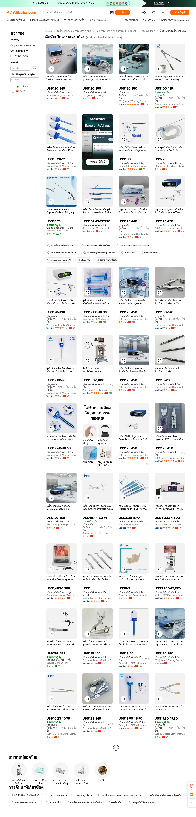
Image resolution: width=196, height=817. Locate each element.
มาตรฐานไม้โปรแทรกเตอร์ (141, 802)
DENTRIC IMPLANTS (57, 663)
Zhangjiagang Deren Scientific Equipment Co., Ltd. (134, 595)
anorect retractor (57, 795)
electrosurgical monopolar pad (99, 252)
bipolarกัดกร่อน (149, 252)
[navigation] (24, 390)
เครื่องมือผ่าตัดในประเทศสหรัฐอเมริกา (164, 795)
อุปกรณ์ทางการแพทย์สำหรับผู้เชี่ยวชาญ (116, 31)
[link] (192, 786)
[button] (112, 12)
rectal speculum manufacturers (133, 245)
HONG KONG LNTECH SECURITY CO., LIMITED (170, 524)
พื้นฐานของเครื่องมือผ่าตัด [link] (173, 31)
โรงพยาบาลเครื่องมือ (107, 260)
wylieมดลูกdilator (82, 795)
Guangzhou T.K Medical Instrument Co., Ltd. (61, 166)
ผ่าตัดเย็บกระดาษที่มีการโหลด (96, 245)
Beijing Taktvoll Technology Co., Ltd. (134, 166)
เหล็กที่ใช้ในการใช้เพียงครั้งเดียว (26, 795)
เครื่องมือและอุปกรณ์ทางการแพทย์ (74, 31)
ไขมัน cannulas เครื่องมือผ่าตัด (62, 252)
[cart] (154, 13)
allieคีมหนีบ (114, 802)
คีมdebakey (128, 252)
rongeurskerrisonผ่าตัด (59, 260)
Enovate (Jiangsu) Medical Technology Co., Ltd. (61, 95)
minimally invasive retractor (25, 802)
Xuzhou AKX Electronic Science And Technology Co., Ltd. (170, 595)
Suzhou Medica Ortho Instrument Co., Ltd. (97, 533)
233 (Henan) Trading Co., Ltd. (97, 95)
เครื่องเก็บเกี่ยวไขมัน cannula (61, 245)
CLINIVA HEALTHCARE (58, 230)
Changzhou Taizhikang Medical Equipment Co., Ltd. (170, 166)
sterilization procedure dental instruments (119, 795)
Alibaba (48, 31)
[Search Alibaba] (77, 12)
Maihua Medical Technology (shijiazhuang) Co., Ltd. (97, 598)
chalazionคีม (53, 802)
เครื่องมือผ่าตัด (148, 31)
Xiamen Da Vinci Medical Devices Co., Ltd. (170, 104)
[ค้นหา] (122, 12)
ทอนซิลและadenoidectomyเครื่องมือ (84, 802)
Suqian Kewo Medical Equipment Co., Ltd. (97, 228)
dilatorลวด (83, 260)
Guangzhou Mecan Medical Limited (61, 595)
